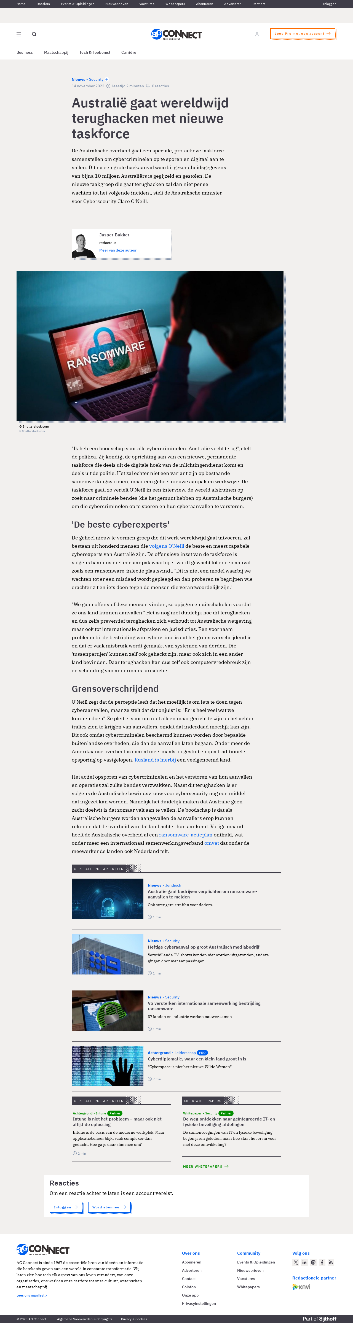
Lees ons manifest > (32, 1295)
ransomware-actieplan (186, 834)
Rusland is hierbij (155, 760)
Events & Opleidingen (77, 4)
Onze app (190, 1295)
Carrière (128, 52)
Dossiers (43, 4)
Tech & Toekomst (94, 52)
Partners (259, 4)
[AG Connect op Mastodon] (313, 1262)
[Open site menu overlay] (19, 34)
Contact (189, 1278)
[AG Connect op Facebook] (322, 1262)
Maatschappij (56, 52)
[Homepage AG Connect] (176, 34)
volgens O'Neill (166, 546)
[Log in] (257, 34)
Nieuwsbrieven (116, 4)
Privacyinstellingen (199, 1303)
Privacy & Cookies (134, 1319)
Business (25, 52)
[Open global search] (34, 34)
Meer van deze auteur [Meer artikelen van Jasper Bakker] (118, 250)
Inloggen (329, 4)
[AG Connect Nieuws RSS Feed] (331, 1262)
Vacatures (146, 4)
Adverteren (233, 4)
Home (21, 4)
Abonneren (204, 4)
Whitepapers (175, 4)
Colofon (189, 1286)
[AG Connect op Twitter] (295, 1262)
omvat (211, 843)
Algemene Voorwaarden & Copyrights (84, 1319)
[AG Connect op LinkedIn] (304, 1262)
